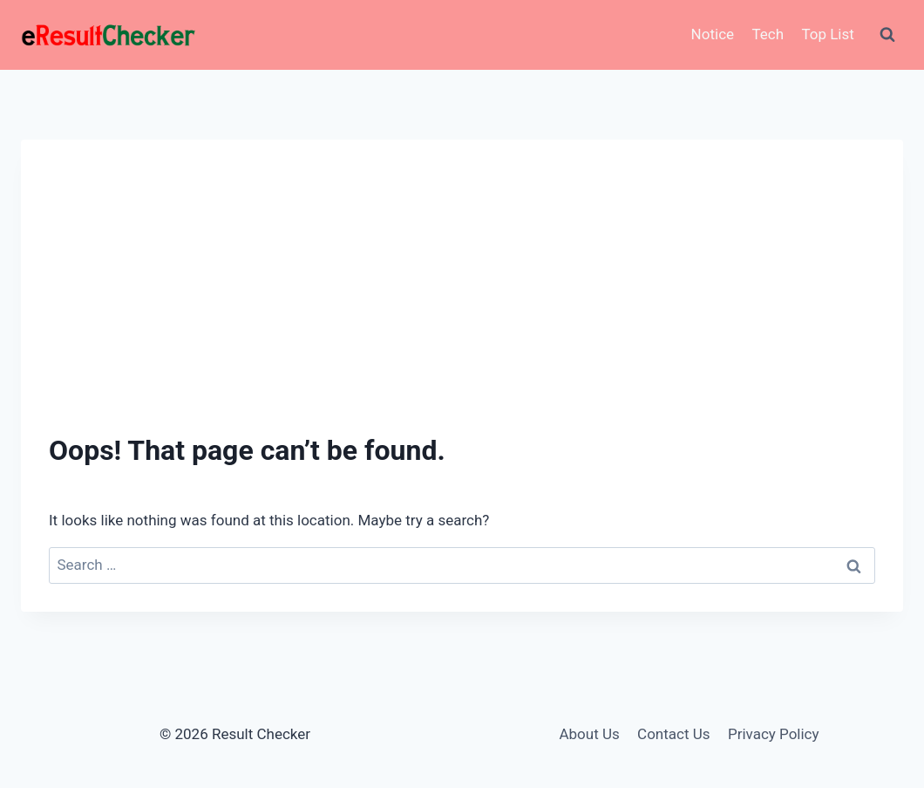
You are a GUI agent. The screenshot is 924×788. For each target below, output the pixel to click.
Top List (827, 34)
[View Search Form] (887, 35)
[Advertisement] (462, 298)
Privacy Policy (773, 734)
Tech (767, 34)
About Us (589, 734)
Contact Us (673, 734)
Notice (712, 34)
